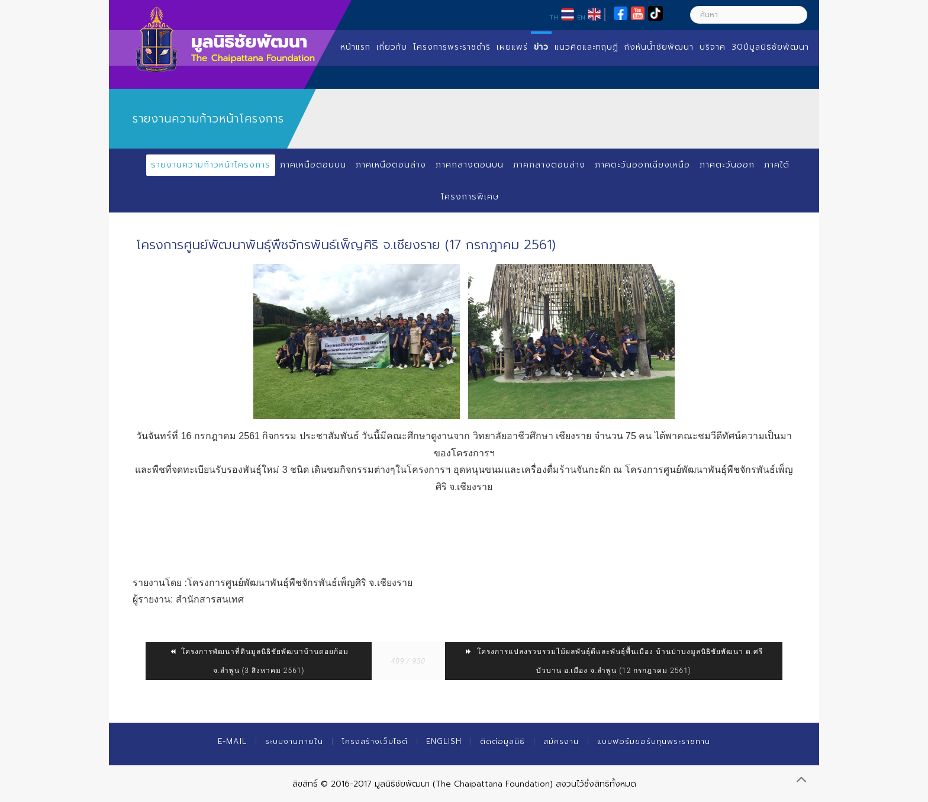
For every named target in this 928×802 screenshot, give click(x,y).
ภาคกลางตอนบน (470, 165)
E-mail (232, 741)
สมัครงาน (561, 741)
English (444, 741)
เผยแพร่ (512, 47)
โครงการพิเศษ (470, 197)
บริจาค (713, 47)
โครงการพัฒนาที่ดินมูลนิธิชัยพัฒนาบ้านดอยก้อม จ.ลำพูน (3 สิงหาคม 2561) (259, 661)
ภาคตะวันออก (727, 165)
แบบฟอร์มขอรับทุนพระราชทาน (653, 741)
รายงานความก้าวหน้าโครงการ (210, 165)
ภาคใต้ (777, 165)
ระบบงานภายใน (294, 741)
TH (553, 17)
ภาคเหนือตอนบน (313, 165)
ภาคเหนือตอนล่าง (391, 165)
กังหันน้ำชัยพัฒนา (659, 47)
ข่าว (541, 47)
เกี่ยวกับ (391, 47)
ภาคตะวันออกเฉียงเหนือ (642, 165)
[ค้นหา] (748, 15)
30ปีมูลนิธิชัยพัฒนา (770, 47)
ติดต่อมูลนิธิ (502, 741)
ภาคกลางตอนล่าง (549, 165)
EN (581, 17)
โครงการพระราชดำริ (452, 47)
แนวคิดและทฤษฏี (586, 47)
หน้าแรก (355, 47)
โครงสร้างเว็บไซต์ (374, 741)
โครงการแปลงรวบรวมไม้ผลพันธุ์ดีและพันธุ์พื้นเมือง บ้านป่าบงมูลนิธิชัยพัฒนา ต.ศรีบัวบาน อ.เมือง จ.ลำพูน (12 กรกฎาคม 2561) (614, 661)
